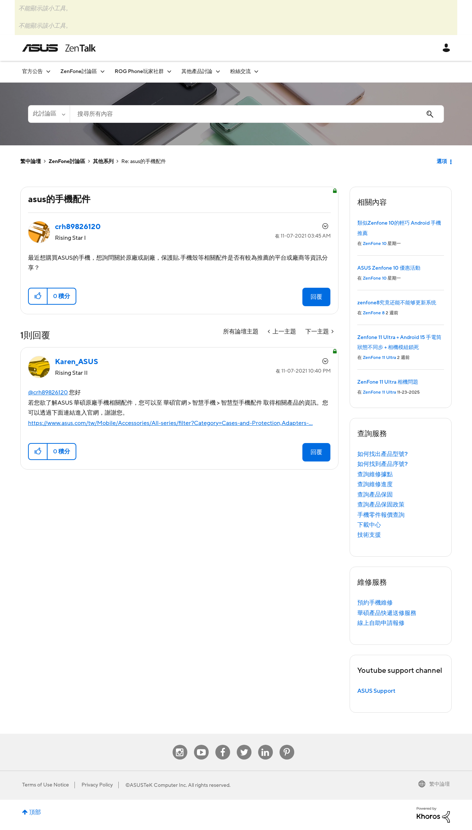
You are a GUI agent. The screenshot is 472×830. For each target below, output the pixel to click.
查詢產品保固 (375, 494)
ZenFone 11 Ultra (379, 357)
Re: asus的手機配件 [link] (143, 161)
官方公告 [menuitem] (32, 71)
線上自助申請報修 (381, 623)
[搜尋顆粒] (49, 114)
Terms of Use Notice (45, 785)
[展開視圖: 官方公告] (48, 71)
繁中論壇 (30, 161)
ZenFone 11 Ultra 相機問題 (387, 382)
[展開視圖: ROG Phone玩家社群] (169, 71)
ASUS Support (376, 691)
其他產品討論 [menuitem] (196, 71)
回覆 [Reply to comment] (316, 452)
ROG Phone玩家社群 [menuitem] (139, 71)
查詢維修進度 (375, 484)
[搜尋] (257, 114)
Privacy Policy (97, 785)
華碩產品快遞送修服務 (386, 613)
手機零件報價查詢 (381, 515)
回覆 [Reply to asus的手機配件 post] (316, 297)
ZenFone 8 (374, 313)
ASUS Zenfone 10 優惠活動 (388, 268)
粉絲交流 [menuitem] (240, 71)
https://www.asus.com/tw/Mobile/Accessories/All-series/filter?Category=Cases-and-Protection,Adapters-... (170, 423)
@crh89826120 (48, 392)
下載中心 (369, 525)
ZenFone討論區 (67, 161)
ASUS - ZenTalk (59, 47)
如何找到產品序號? (382, 464)
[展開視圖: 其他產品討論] (218, 71)
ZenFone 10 (374, 243)
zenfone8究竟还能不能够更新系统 (396, 303)
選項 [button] (442, 161)
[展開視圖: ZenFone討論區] (102, 71)
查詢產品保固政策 (381, 504)
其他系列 (103, 161)
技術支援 (369, 535)
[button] (38, 296)
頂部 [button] (35, 812)
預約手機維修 (375, 602)
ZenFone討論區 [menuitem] (78, 71)
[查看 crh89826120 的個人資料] (78, 227)
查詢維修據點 (375, 474)
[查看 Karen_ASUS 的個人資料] (76, 362)
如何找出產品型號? (382, 454)
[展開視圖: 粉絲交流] (256, 71)
